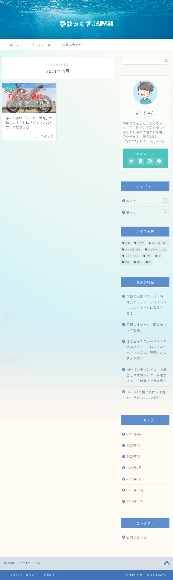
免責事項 (49, 575)
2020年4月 (134, 445)
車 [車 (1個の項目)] (150, 262)
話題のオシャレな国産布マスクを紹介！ (147, 327)
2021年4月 (134, 434)
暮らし (148, 212)
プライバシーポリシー (23, 575)
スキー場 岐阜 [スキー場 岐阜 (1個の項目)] (133, 249)
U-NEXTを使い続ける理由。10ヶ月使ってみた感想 (148, 395)
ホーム (15, 45)
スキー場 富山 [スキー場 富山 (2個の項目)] (159, 243)
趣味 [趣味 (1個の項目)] (139, 262)
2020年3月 (134, 456)
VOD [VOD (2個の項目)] (127, 243)
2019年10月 (135, 501)
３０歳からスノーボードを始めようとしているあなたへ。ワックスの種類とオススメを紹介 (147, 350)
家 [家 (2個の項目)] (159, 256)
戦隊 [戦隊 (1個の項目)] (127, 262)
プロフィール (41, 45)
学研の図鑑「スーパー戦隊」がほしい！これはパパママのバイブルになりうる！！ (147, 304)
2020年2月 (134, 467)
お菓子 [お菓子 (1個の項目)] (140, 243)
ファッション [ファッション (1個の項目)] (131, 256)
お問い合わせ (72, 45)
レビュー (148, 200)
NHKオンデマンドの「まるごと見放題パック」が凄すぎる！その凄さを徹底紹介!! (148, 375)
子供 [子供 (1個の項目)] (148, 256)
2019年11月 (135, 490)
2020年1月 (134, 479)
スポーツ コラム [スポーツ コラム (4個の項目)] (157, 249)
